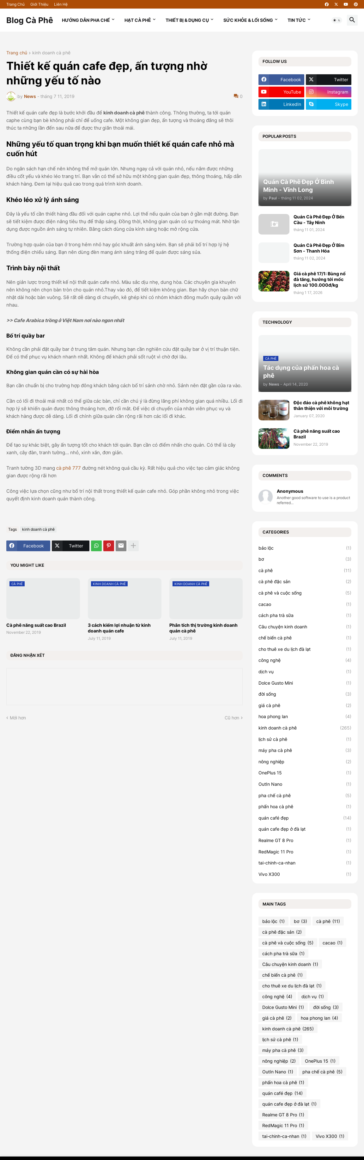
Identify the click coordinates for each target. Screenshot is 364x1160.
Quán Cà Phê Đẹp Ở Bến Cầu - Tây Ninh (319, 219)
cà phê (304, 570)
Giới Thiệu (39, 4)
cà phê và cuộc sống (304, 593)
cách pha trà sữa (304, 615)
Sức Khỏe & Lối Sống (248, 20)
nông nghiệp (304, 762)
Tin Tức (297, 20)
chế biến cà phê (304, 638)
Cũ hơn (232, 717)
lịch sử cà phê (304, 739)
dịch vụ (304, 672)
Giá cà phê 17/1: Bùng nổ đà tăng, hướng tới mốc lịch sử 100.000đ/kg (320, 279)
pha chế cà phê (304, 795)
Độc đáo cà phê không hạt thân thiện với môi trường (321, 405)
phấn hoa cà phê (304, 806)
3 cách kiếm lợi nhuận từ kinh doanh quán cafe (119, 627)
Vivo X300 (304, 874)
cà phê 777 (68, 468)
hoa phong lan (304, 716)
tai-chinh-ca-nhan (304, 863)
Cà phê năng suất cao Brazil (36, 625)
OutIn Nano (304, 784)
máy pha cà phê (304, 750)
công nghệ (304, 660)
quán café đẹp (304, 818)
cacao (304, 604)
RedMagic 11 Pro (304, 852)
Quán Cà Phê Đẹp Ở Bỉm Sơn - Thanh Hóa (319, 247)
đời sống (304, 694)
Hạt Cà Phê (137, 20)
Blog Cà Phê (29, 20)
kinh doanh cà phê (51, 53)
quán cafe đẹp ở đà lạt (304, 829)
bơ (304, 559)
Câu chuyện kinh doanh (304, 627)
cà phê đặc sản (304, 581)
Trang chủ (16, 53)
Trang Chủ (15, 4)
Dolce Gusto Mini (304, 683)
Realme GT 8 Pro (304, 840)
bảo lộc (304, 548)
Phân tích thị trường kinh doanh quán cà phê (203, 627)
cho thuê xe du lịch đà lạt (304, 649)
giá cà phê (304, 705)
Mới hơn (18, 717)
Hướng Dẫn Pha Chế (86, 20)
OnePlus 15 (304, 773)
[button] (336, 20)
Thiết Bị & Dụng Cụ (187, 20)
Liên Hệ (61, 4)
